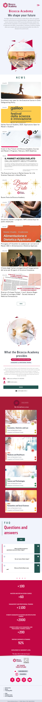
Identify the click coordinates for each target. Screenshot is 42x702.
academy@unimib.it (21, 390)
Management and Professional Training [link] (15, 432)
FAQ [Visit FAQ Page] (6, 693)
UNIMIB (21, 387)
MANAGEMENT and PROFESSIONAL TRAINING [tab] (21, 362)
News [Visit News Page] (6, 689)
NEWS (21, 303)
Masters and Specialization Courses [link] (14, 430)
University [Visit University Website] (8, 688)
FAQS (21, 539)
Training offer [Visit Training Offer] (8, 690)
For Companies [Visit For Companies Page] (9, 696)
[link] (10, 5)
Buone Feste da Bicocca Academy (13, 197)
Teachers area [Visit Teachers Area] (8, 695)
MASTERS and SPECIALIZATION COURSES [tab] (21, 359)
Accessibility (23, 674)
